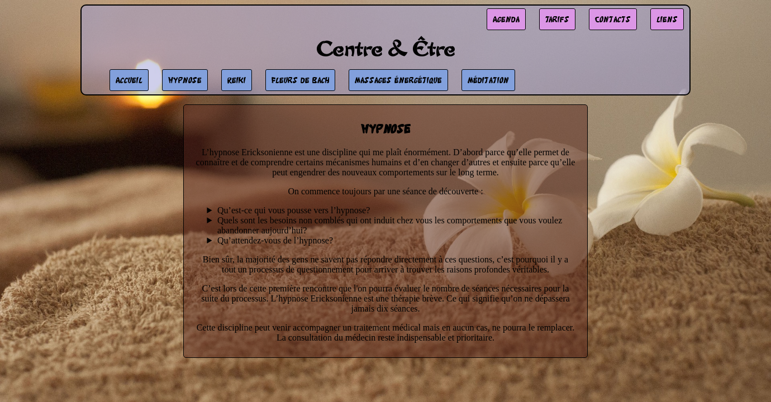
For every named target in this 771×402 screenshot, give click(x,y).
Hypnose (185, 80)
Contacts (613, 19)
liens (667, 19)
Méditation (488, 80)
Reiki (236, 80)
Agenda (506, 19)
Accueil (129, 80)
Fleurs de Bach (300, 80)
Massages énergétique (398, 80)
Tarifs (557, 19)
